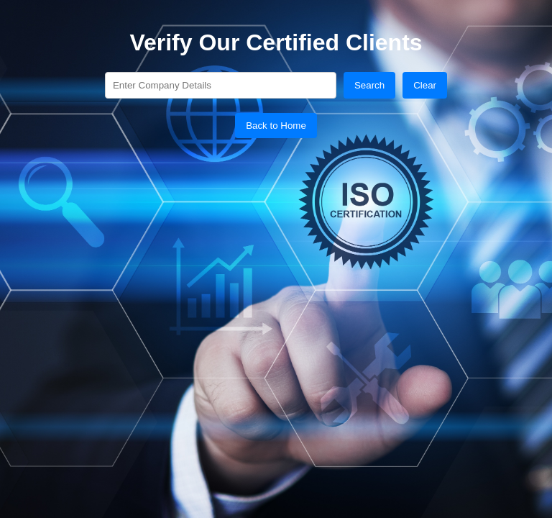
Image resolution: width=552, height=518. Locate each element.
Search (369, 85)
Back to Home (276, 125)
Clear (424, 85)
